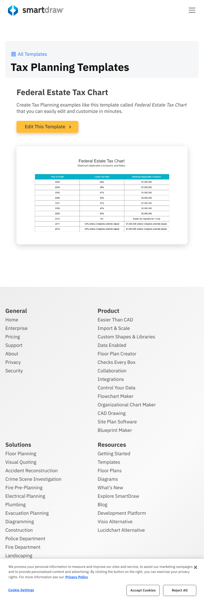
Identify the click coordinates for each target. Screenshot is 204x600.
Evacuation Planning (27, 513)
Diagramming (19, 521)
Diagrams (108, 479)
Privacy (13, 362)
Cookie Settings (21, 590)
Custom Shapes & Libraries (126, 337)
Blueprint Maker (115, 430)
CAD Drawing (112, 413)
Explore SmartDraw (118, 496)
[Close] (195, 567)
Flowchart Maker (116, 396)
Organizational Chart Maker (127, 405)
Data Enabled (112, 345)
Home (11, 320)
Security (14, 371)
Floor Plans (110, 470)
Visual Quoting (20, 462)
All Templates (29, 54)
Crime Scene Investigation (33, 479)
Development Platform (122, 513)
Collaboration (112, 371)
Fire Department (22, 547)
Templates (109, 462)
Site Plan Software (117, 422)
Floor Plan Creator (117, 354)
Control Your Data (116, 388)
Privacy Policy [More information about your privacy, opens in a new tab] (76, 577)
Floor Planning (20, 453)
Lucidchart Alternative (121, 530)
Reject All (180, 590)
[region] (102, 579)
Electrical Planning (25, 496)
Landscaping (18, 555)
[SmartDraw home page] (36, 10)
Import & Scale (114, 328)
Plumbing (15, 504)
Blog (102, 504)
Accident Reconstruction (31, 470)
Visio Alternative (115, 521)
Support (14, 345)
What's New (110, 487)
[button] (192, 10)
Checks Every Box (117, 362)
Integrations (111, 379)
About (11, 354)
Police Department (25, 538)
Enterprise (16, 328)
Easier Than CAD (115, 320)
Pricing (12, 337)
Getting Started (114, 453)
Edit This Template (45, 127)
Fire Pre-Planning (23, 487)
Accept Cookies (143, 590)
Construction (19, 530)
